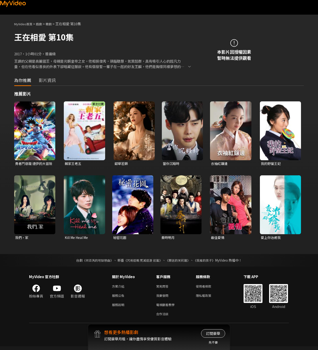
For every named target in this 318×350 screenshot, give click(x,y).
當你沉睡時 (171, 163)
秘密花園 (120, 238)
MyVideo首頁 (25, 23)
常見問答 (163, 287)
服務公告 (119, 297)
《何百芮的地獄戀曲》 (95, 261)
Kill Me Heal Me (78, 238)
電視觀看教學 (166, 307)
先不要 (213, 342)
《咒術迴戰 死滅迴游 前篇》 (142, 261)
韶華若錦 (122, 163)
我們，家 (22, 238)
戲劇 (42, 23)
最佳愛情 (218, 238)
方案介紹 (119, 287)
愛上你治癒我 (271, 238)
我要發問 (163, 297)
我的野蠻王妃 (271, 163)
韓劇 (53, 23)
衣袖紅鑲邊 (220, 163)
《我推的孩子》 (207, 261)
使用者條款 (207, 287)
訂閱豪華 (213, 333)
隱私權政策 (207, 297)
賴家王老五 (73, 163)
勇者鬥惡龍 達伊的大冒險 (33, 163)
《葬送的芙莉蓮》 (180, 261)
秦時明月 (168, 238)
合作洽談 (163, 317)
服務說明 (119, 307)
